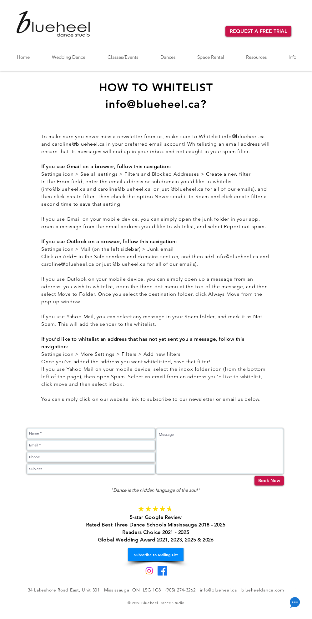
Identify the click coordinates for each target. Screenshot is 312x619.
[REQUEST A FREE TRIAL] (258, 31)
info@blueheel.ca (243, 136)
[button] (167, 54)
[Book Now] (269, 481)
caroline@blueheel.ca (78, 144)
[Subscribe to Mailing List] (156, 554)
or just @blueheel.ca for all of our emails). (147, 264)
